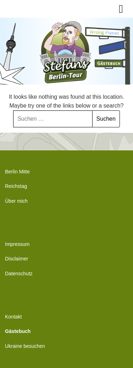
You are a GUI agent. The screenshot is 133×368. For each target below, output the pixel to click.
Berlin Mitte (17, 171)
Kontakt (13, 317)
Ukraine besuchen (25, 346)
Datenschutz (19, 273)
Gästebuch (18, 331)
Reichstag (16, 186)
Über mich (16, 201)
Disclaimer (16, 258)
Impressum (17, 244)
